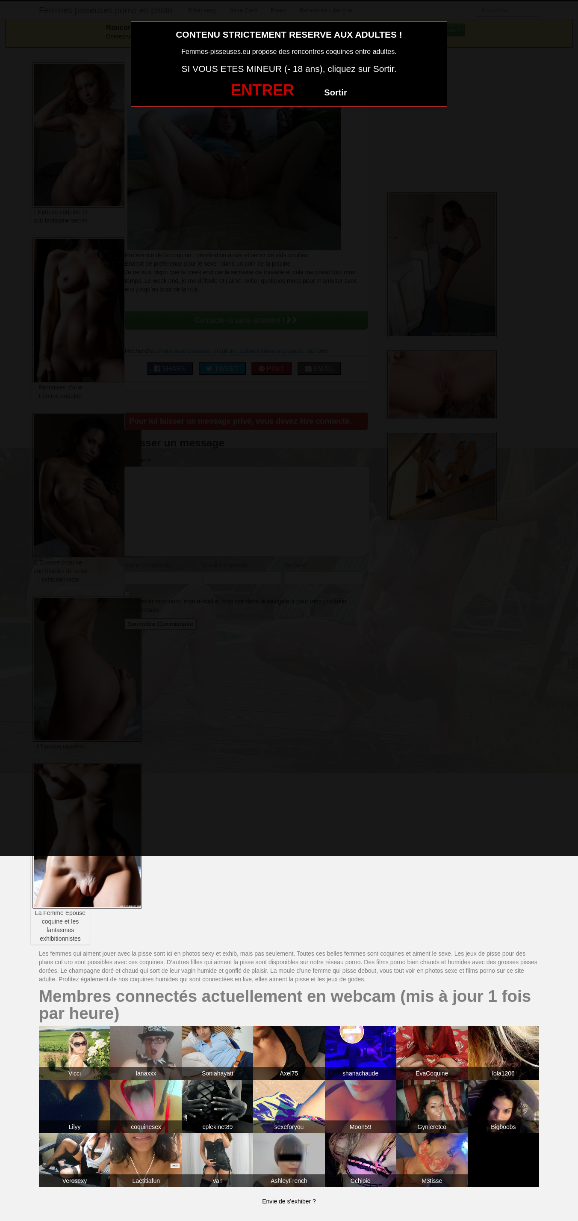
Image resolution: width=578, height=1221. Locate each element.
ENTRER (262, 90)
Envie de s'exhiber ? (289, 1201)
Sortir (335, 92)
